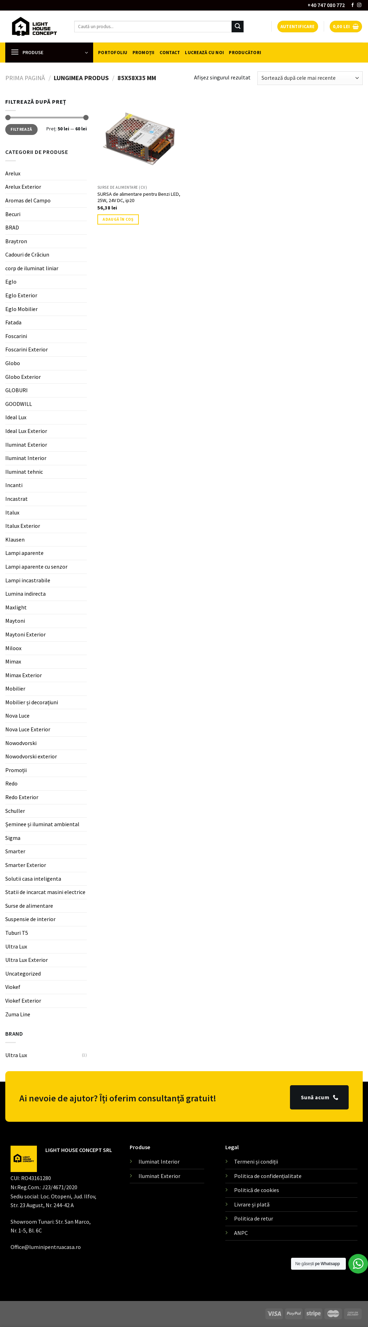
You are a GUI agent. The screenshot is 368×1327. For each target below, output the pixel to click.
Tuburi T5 (16, 932)
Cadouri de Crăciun (27, 254)
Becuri (12, 213)
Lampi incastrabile (27, 579)
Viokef (12, 986)
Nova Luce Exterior (27, 729)
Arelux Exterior (23, 186)
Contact (170, 52)
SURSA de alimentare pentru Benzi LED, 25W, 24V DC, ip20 (138, 197)
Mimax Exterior (23, 675)
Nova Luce (17, 715)
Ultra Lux (16, 946)
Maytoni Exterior (25, 634)
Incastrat (16, 498)
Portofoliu (113, 52)
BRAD (12, 227)
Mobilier (15, 688)
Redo (11, 783)
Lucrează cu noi (204, 52)
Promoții (144, 52)
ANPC (241, 1232)
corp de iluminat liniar (31, 268)
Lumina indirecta (25, 593)
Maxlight (16, 607)
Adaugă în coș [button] (118, 219)
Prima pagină (25, 78)
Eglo (11, 281)
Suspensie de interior (30, 919)
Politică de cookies (256, 1189)
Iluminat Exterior (26, 444)
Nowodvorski (21, 742)
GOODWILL (18, 403)
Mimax (13, 661)
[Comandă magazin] (310, 78)
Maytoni (15, 620)
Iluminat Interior (25, 457)
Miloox (13, 647)
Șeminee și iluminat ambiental (42, 824)
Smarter (15, 851)
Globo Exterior (23, 376)
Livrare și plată (252, 1204)
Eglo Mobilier (21, 308)
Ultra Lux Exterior (26, 959)
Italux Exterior (22, 525)
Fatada (13, 322)
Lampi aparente (24, 552)
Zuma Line (17, 1013)
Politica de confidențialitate (268, 1175)
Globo (12, 363)
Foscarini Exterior (26, 349)
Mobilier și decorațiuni (31, 702)
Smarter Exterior (25, 864)
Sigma (12, 837)
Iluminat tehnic (24, 471)
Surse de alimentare (29, 905)
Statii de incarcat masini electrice (45, 891)
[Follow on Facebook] (352, 5)
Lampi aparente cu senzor (36, 566)
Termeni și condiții (256, 1161)
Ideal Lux (15, 417)
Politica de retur (253, 1218)
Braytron (16, 241)
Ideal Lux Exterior (26, 430)
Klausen (15, 539)
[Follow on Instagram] (359, 5)
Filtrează (21, 129)
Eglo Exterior (21, 295)
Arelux (12, 173)
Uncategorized (23, 973)
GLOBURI (16, 390)
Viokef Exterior (23, 1000)
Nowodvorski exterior (31, 756)
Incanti (13, 484)
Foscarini (16, 335)
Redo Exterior (21, 797)
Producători (245, 52)
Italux (12, 512)
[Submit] (238, 27)
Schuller (15, 810)
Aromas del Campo (28, 200)
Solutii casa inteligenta (33, 878)
